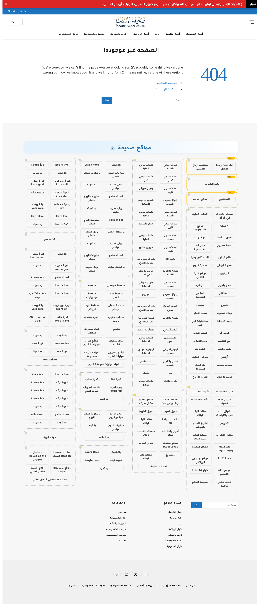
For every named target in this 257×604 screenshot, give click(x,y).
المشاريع (221, 199)
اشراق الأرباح (197, 376)
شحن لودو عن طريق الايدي (143, 319)
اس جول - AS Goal (35, 318)
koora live (59, 164)
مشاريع (167, 454)
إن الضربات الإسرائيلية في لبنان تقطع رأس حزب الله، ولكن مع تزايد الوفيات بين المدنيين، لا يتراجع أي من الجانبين (171, 4)
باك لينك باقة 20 (168, 421)
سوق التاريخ (143, 411)
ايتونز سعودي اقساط (168, 201)
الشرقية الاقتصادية (198, 247)
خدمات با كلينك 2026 (143, 432)
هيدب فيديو (198, 332)
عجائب (197, 285)
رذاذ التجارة (197, 340)
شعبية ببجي (168, 329)
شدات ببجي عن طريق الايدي (143, 260)
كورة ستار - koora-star (35, 255)
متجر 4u (168, 259)
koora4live (89, 452)
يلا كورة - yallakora (35, 206)
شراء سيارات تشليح (113, 342)
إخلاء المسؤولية (115, 517)
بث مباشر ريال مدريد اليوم (89, 388)
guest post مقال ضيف (143, 401)
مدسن (197, 305)
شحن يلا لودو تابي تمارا (143, 272)
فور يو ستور (143, 247)
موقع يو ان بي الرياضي (197, 460)
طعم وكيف (222, 348)
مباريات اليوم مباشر (113, 174)
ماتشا (143, 373)
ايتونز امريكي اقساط (143, 284)
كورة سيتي (89, 379)
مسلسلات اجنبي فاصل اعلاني (47, 479)
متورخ (222, 305)
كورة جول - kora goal (35, 182)
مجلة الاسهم (222, 245)
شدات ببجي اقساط (168, 166)
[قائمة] (249, 22)
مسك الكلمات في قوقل (222, 215)
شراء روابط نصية (222, 401)
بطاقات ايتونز (143, 329)
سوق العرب (168, 411)
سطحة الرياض (113, 285)
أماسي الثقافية (197, 295)
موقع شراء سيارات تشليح (89, 342)
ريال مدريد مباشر (113, 186)
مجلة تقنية (221, 458)
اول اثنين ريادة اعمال (222, 166)
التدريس (222, 423)
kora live (59, 216)
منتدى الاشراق (222, 434)
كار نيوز (222, 273)
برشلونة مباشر (89, 172)
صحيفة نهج (198, 265)
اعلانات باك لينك (143, 456)
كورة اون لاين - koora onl (59, 307)
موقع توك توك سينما (59, 469)
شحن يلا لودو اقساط (143, 201)
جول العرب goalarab (113, 388)
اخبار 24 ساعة (197, 470)
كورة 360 (35, 343)
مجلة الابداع (197, 313)
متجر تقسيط (143, 223)
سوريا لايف (35, 192)
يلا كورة (101, 468)
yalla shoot (89, 164)
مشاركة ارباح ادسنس (197, 166)
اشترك (13, 22)
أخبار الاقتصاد (191, 34)
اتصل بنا (119, 540)
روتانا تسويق (222, 313)
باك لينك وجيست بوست (222, 448)
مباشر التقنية (198, 356)
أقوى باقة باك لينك (167, 432)
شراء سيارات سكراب (89, 330)
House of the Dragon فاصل (59, 454)
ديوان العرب (143, 442)
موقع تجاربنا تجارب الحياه (167, 444)
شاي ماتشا (167, 381)
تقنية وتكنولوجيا (92, 34)
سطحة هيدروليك (89, 295)
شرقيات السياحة (197, 366)
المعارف (222, 332)
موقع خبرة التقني (197, 275)
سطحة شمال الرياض (114, 307)
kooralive (35, 216)
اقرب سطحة (89, 317)
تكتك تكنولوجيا (197, 257)
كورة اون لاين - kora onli (59, 182)
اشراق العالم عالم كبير (197, 424)
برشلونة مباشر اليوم (89, 415)
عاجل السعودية (66, 34)
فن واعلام (47, 239)
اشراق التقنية (198, 214)
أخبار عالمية (170, 34)
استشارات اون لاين (197, 322)
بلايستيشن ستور (168, 339)
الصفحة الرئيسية (164, 89)
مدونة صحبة (222, 365)
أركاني (222, 356)
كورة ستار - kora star (59, 194)
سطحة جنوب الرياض (113, 318)
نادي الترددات (222, 321)
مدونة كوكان (222, 265)
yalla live (101, 437)
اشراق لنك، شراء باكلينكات (222, 413)
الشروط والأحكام (115, 523)
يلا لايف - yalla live (59, 206)
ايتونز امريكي (143, 188)
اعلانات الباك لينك (197, 413)
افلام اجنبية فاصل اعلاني (35, 469)
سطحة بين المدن (113, 295)
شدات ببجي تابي (143, 178)
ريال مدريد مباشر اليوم (113, 415)
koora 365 (59, 224)
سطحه (89, 285)
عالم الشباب (210, 183)
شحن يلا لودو (167, 317)
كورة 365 (113, 379)
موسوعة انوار (222, 376)
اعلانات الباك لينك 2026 (197, 436)
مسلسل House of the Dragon (35, 456)
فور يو (143, 294)
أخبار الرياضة (138, 34)
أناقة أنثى (222, 293)
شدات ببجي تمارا (143, 166)
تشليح (113, 328)
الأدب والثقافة (116, 34)
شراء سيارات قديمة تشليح (101, 364)
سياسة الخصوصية (114, 529)
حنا (168, 373)
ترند (154, 34)
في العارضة (89, 460)
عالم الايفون (222, 257)
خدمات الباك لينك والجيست (168, 401)
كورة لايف (113, 460)
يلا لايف (101, 398)
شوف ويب (197, 237)
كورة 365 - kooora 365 (59, 318)
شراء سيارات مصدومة (89, 354)
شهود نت (197, 348)
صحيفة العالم (197, 482)
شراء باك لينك (221, 391)
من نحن (119, 512)
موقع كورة (47, 437)
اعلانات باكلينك (155, 466)
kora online (59, 343)
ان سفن (222, 225)
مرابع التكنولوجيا (197, 227)
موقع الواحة (198, 199)
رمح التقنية (222, 340)
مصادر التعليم (197, 446)
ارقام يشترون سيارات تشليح (113, 354)
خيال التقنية (222, 237)
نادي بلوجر (222, 285)
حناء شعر (143, 361)
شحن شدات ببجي (168, 307)
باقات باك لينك (197, 399)
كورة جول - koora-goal (59, 267)
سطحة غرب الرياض (89, 307)
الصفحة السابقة (165, 83)
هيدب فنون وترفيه (222, 483)
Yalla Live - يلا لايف (35, 295)
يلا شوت (113, 164)
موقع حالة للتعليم (222, 472)
